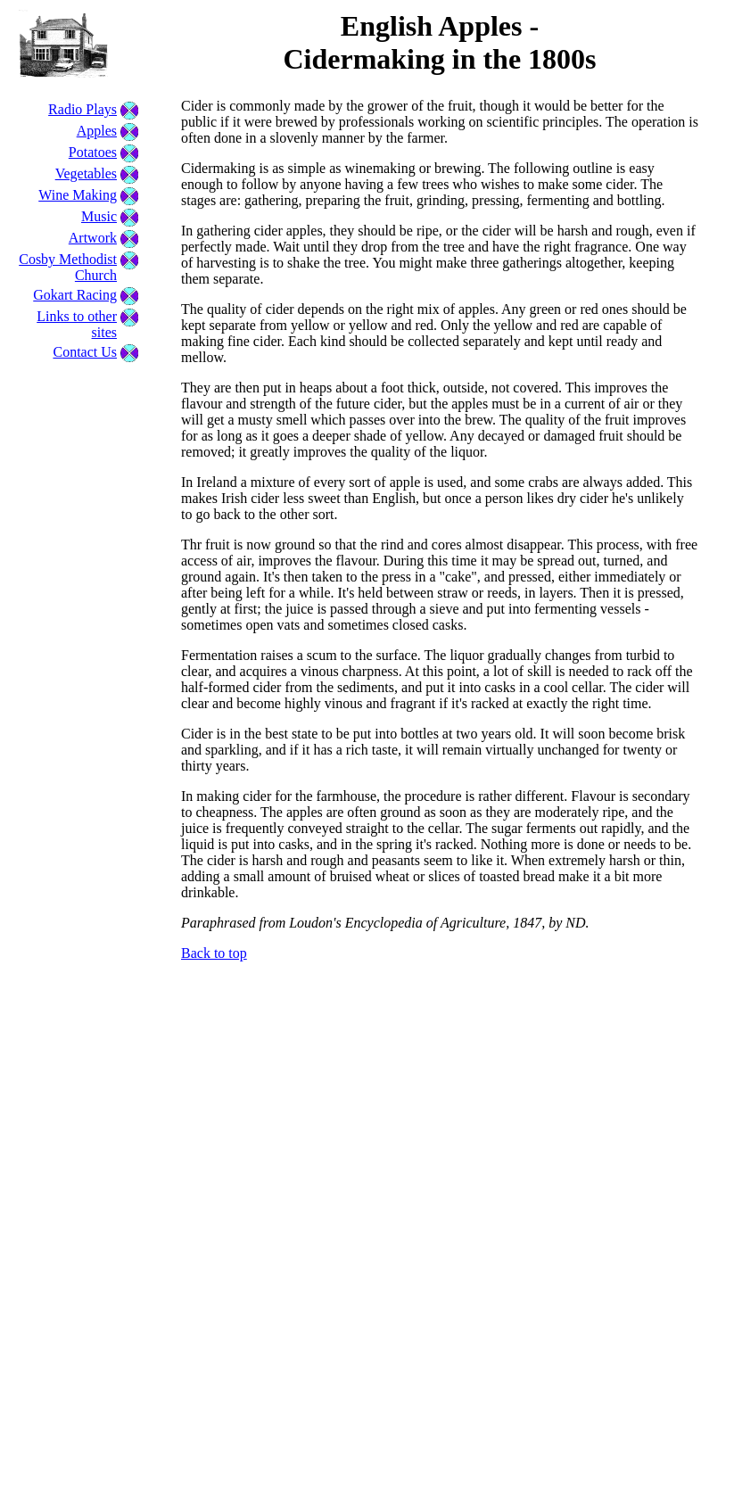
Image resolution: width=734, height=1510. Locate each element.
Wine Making (77, 194)
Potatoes (93, 152)
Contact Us (85, 351)
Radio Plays (82, 109)
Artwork (93, 237)
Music (99, 216)
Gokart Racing (75, 294)
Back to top (214, 953)
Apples (97, 130)
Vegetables (86, 173)
